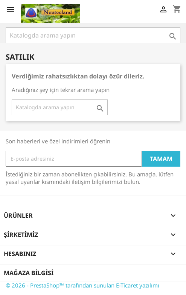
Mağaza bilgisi (28, 273)
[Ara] (93, 35)
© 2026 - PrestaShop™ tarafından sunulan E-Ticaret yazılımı (82, 285)
